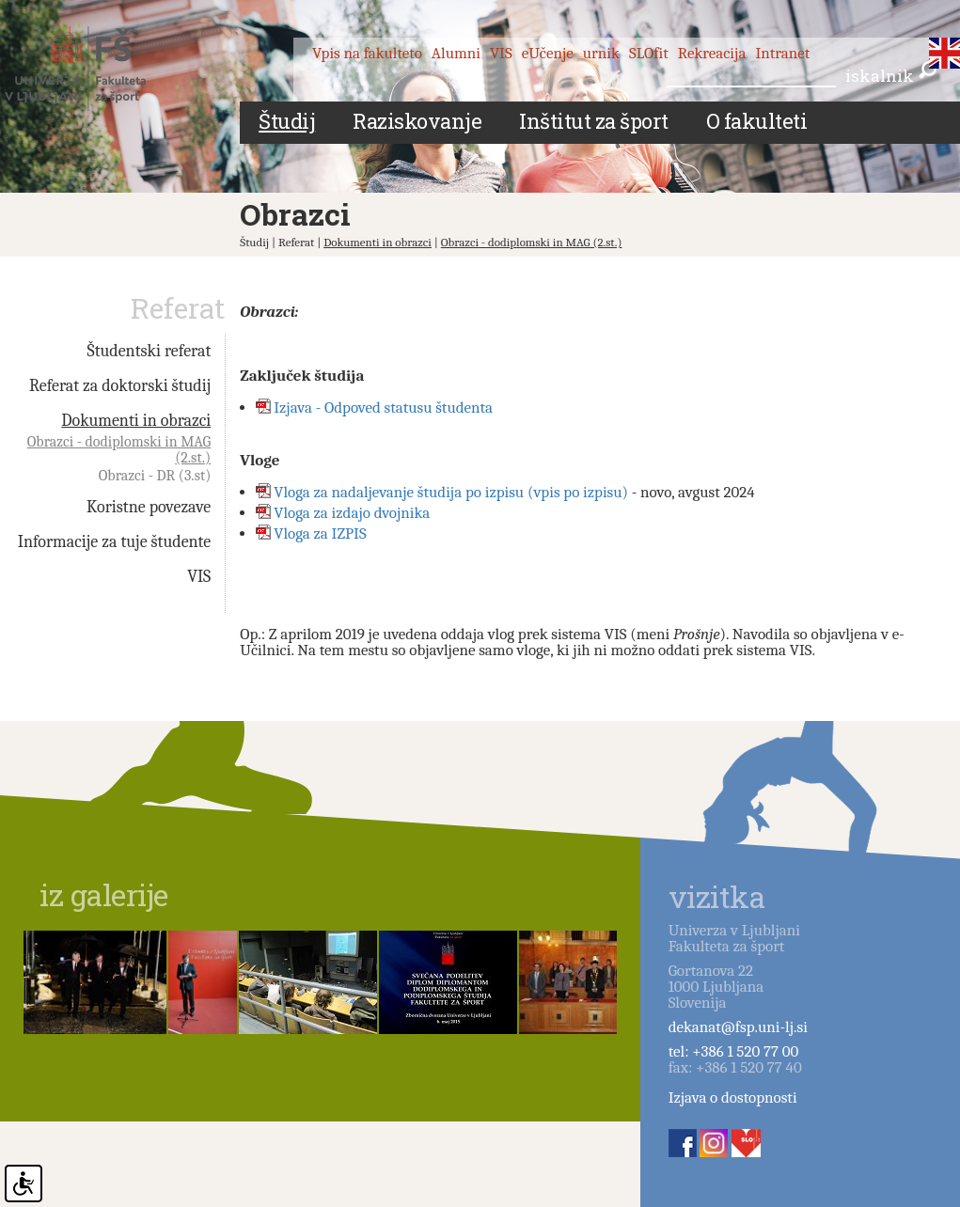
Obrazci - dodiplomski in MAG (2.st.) (531, 242)
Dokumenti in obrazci (377, 242)
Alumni (456, 53)
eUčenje (548, 53)
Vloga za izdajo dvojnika (352, 513)
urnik (601, 53)
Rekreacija (712, 53)
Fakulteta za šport (96, 68)
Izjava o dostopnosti (733, 1097)
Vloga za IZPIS (320, 533)
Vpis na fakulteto (367, 53)
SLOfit (649, 53)
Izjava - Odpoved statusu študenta (383, 407)
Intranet (782, 53)
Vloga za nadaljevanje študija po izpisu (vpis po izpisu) (451, 492)
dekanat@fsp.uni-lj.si (738, 1027)
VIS (501, 53)
